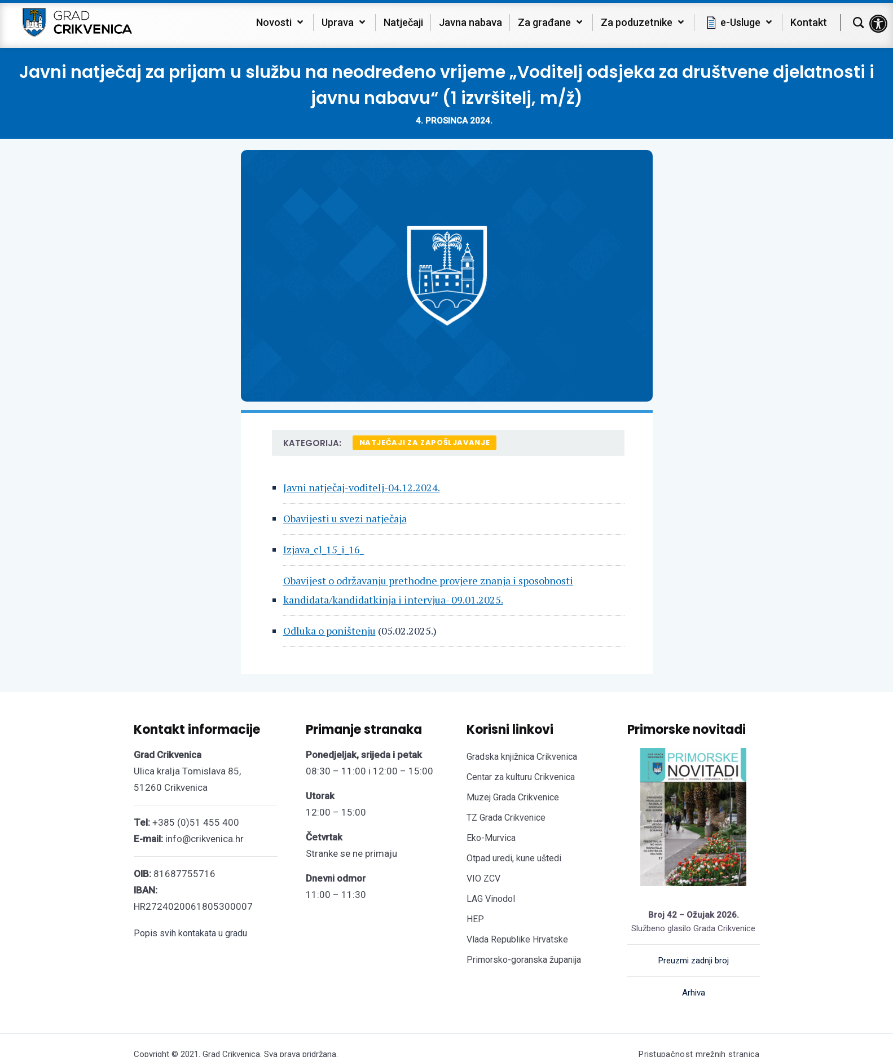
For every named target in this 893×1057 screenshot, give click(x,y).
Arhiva (693, 993)
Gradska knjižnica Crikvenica (522, 756)
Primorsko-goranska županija (524, 959)
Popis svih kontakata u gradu (190, 933)
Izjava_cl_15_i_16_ (323, 549)
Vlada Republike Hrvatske (517, 939)
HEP (475, 919)
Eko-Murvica (491, 838)
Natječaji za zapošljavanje (424, 442)
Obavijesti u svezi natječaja (345, 518)
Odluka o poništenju (329, 630)
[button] (878, 23)
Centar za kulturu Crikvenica (521, 777)
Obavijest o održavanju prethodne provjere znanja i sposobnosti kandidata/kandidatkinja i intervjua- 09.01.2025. (428, 590)
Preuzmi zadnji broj (693, 960)
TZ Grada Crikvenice (506, 817)
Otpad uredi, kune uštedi (514, 858)
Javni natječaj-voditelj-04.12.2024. (361, 487)
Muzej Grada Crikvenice (513, 797)
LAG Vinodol (491, 898)
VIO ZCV (483, 878)
